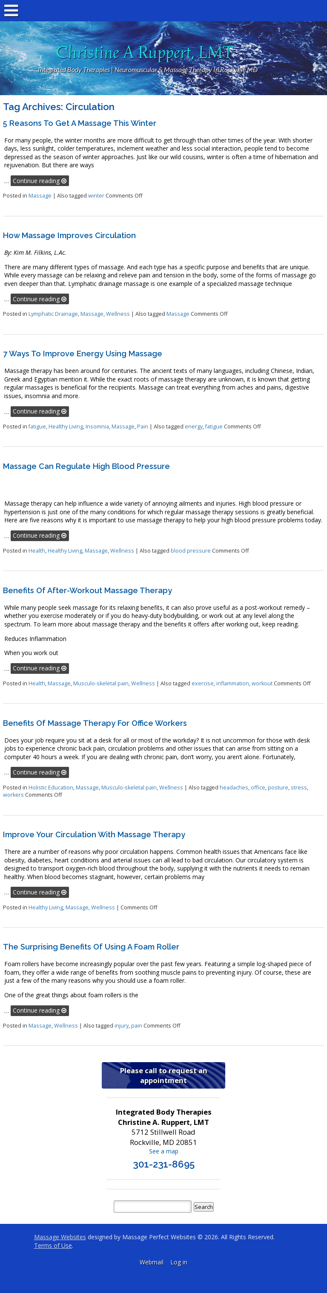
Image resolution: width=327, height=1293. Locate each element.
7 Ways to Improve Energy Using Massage (82, 353)
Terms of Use (53, 1245)
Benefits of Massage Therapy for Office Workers (95, 723)
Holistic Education (51, 787)
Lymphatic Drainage (53, 313)
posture (278, 787)
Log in (178, 1262)
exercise (203, 683)
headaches (234, 787)
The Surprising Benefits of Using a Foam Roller (91, 946)
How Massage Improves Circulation (69, 235)
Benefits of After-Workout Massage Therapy (87, 590)
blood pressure (191, 550)
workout (262, 683)
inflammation (232, 683)
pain (136, 1025)
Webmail (152, 1262)
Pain (142, 426)
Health (37, 550)
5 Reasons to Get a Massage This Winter (79, 123)
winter (96, 195)
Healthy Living (66, 426)
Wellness (118, 313)
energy (194, 426)
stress (299, 787)
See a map (163, 1151)
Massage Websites (60, 1237)
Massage (40, 195)
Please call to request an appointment (163, 1075)
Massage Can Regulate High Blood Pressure (86, 466)
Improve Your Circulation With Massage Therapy (94, 834)
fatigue (37, 426)
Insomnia (97, 426)
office (258, 787)
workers (13, 794)
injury (122, 1025)
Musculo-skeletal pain (101, 683)
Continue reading (39, 181)
